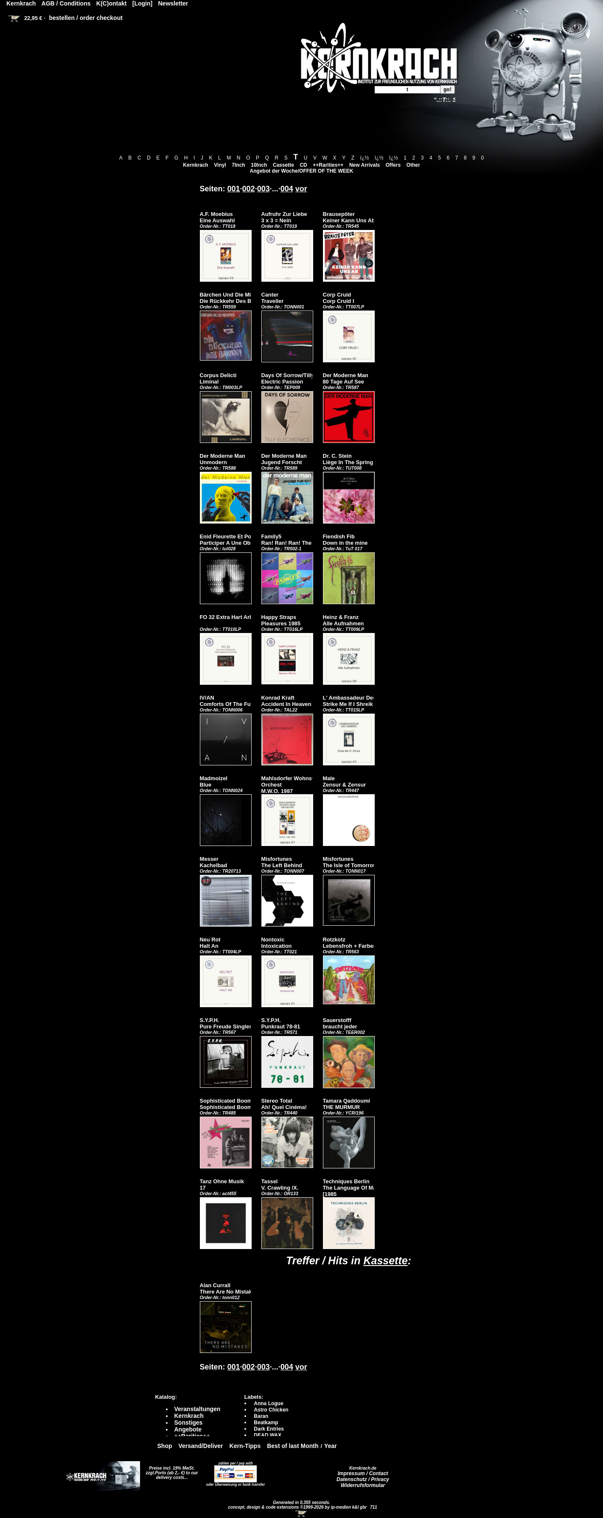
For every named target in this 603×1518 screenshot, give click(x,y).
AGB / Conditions (66, 3)
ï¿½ (364, 158)
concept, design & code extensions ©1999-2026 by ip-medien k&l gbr (298, 1507)
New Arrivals (364, 165)
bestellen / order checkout (86, 17)
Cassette (283, 165)
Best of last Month (292, 1445)
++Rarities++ (328, 165)
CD (303, 165)
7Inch (238, 165)
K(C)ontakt (111, 3)
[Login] (142, 3)
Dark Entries (269, 1429)
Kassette (385, 1260)
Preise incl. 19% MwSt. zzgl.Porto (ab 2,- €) (170, 1470)
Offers (393, 165)
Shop (164, 1445)
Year (330, 1445)
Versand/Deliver (201, 1445)
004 (286, 189)
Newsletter (173, 3)
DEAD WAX (267, 1435)
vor (301, 189)
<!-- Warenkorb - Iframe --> (301, 1514)
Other (413, 165)
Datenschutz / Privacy (363, 1479)
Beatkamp (266, 1423)
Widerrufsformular (363, 1485)
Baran (261, 1416)
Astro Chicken (271, 1410)
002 (248, 189)
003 (263, 189)
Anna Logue (268, 1403)
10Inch (259, 165)
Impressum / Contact (363, 1473)
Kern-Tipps (245, 1445)
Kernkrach (195, 165)
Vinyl (220, 165)
